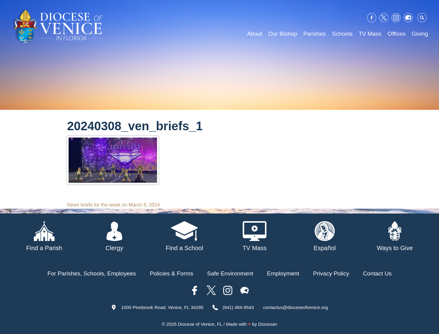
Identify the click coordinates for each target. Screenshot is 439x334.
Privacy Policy (331, 273)
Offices (396, 34)
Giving (420, 34)
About (254, 34)
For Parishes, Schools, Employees (91, 273)
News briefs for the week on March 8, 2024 (113, 204)
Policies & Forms (171, 273)
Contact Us (377, 273)
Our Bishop (282, 34)
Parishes (314, 34)
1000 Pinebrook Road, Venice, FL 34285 (162, 307)
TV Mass (370, 34)
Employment (283, 273)
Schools (342, 34)
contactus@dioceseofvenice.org (295, 307)
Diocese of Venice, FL (200, 324)
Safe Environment (230, 273)
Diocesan (267, 324)
